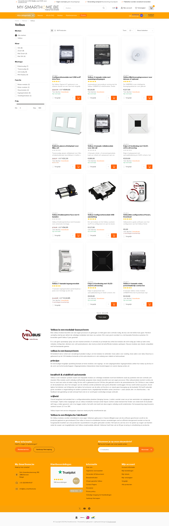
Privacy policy (90, 491)
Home (17, 21)
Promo (83, 15)
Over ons (89, 467)
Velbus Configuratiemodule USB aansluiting (101, 216)
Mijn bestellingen (127, 471)
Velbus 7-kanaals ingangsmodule (65, 284)
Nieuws (40, 15)
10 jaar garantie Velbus (94, 481)
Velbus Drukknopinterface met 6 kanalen (65, 216)
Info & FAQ (50, 15)
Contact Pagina (91, 485)
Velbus (32, 21)
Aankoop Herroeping (44, 449)
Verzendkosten (65, 92)
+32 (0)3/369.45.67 (26, 483)
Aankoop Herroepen (93, 498)
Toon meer (102, 317)
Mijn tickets (125, 474)
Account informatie (128, 467)
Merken (60, 15)
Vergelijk (57, 98)
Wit (20, 48)
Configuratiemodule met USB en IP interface (66, 78)
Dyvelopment (112, 522)
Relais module (24, 84)
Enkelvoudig (23, 66)
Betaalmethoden (92, 478)
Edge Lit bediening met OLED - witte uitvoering (136, 147)
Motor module (23, 87)
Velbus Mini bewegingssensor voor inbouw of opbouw (137, 78)
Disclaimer (89, 488)
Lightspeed (88, 522)
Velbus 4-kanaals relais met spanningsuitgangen (99, 78)
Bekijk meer (76, 490)
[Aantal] (73, 98)
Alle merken (22, 35)
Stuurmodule (23, 90)
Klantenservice (71, 15)
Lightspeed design (99, 522)
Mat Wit (21, 56)
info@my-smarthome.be (28, 489)
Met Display (23, 74)
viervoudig (22, 72)
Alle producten (127, 485)
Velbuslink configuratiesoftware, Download (137, 216)
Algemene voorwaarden (94, 471)
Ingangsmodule (24, 93)
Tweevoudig (23, 69)
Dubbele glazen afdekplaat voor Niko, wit (65, 147)
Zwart (21, 51)
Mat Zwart (22, 53)
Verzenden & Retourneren (95, 474)
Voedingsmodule (24, 96)
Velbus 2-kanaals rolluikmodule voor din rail (100, 147)
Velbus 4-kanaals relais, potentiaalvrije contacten (134, 285)
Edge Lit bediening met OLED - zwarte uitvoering (100, 285)
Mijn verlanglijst (127, 478)
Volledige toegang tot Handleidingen (98, 495)
